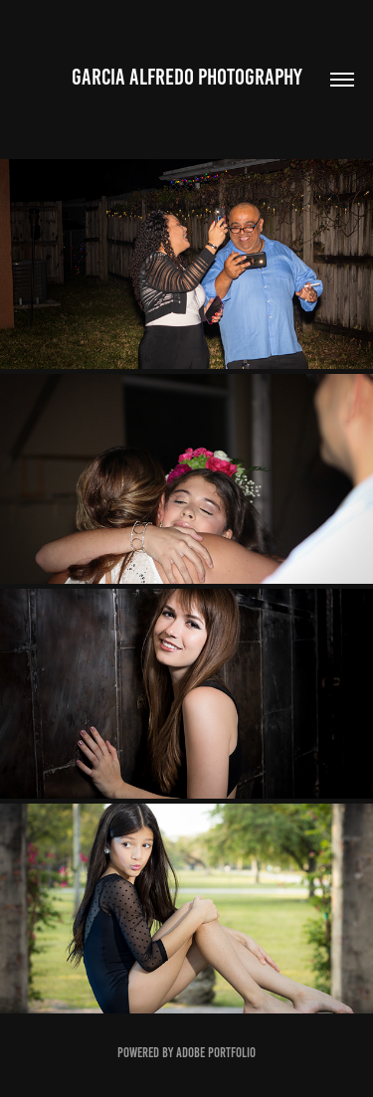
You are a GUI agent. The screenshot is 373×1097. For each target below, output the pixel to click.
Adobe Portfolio (216, 1052)
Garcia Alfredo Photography (187, 77)
